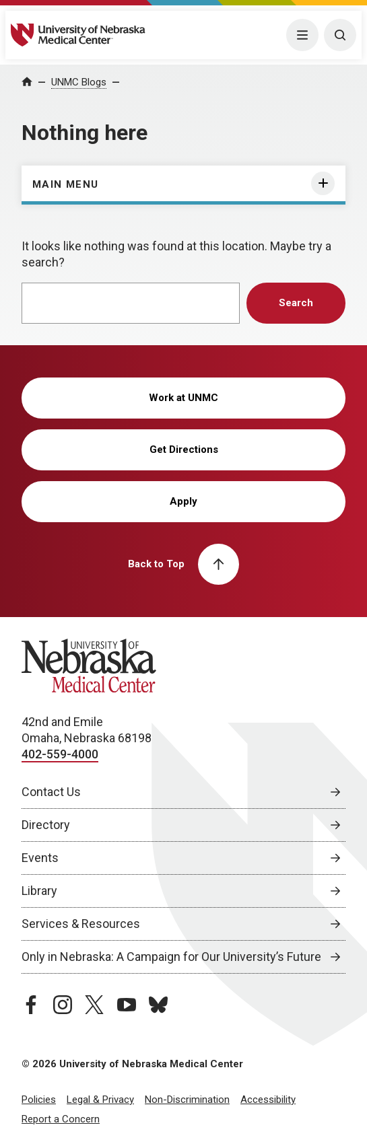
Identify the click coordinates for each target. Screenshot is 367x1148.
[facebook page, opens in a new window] (31, 1004)
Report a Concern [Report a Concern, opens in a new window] (61, 1119)
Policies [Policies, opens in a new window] (39, 1099)
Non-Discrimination (187, 1099)
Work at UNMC (183, 398)
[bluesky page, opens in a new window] (158, 1004)
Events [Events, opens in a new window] (40, 858)
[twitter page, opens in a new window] (94, 1004)
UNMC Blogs (78, 82)
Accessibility (268, 1099)
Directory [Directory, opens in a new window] (46, 825)
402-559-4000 (60, 754)
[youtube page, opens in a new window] (126, 1004)
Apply (183, 501)
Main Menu (65, 184)
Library (39, 891)
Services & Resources (81, 924)
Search (296, 303)
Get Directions (183, 449)
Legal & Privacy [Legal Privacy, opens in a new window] (100, 1099)
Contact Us (51, 792)
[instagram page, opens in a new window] (62, 1004)
